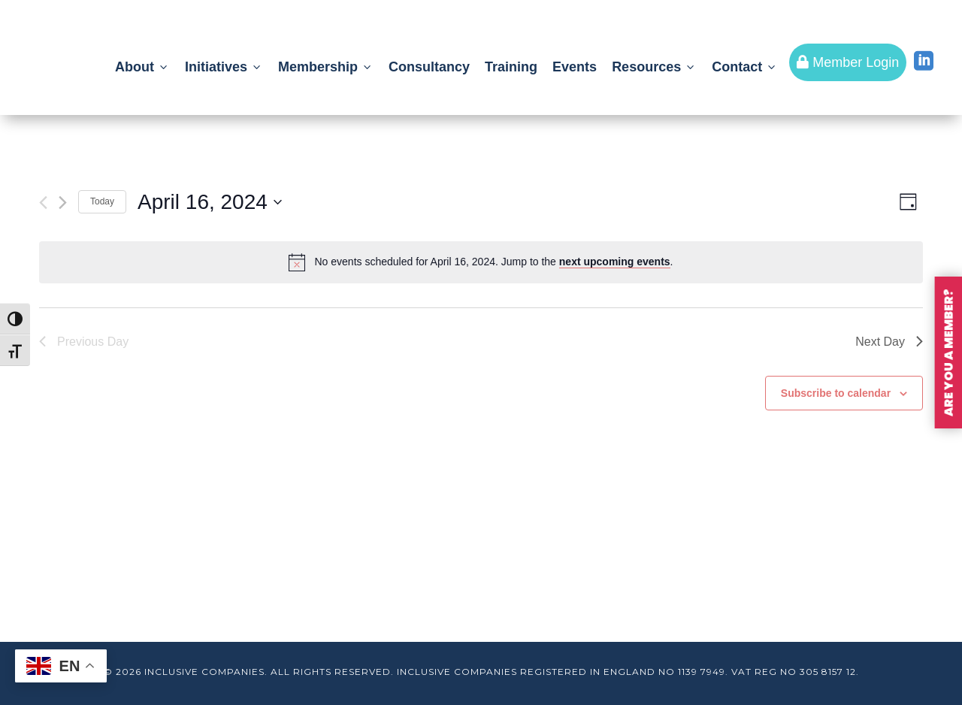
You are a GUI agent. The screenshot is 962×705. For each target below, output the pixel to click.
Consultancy (429, 66)
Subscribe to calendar (836, 393)
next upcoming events (614, 262)
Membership (326, 66)
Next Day (889, 341)
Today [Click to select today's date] (102, 201)
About (142, 66)
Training (511, 66)
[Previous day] (43, 202)
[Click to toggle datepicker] (210, 202)
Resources (654, 66)
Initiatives (224, 66)
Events (574, 66)
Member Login (848, 62)
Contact (745, 66)
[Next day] (63, 202)
